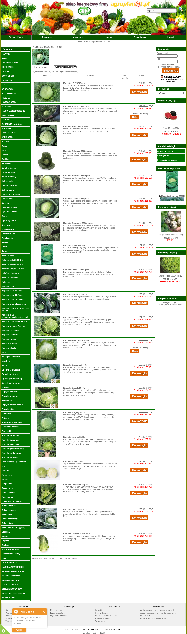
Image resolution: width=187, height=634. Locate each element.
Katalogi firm (163, 156)
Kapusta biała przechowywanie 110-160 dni (15, 316)
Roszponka (7, 475)
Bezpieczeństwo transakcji (106, 616)
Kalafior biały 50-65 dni (12, 260)
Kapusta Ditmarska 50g (74, 245)
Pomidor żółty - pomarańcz (14, 462)
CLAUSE (6, 71)
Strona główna (16, 37)
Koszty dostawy (102, 613)
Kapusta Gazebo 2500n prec (76, 270)
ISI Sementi (7, 106)
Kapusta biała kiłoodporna (14, 304)
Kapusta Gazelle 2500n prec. (76, 294)
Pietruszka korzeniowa (12, 422)
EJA (3, 85)
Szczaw (5, 536)
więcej (19, 630)
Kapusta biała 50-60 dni (12, 291)
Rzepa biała (7, 484)
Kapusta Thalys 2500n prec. (76, 485)
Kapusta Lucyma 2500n (74, 437)
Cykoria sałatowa (9, 212)
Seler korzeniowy (9, 519)
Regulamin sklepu (103, 618)
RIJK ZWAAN (8, 115)
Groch (4, 247)
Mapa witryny (56, 610)
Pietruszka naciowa (10, 427)
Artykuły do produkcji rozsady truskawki (157, 610)
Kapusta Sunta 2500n (73, 461)
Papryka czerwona (10, 392)
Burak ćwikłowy (9, 168)
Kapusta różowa (9, 339)
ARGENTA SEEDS (10, 63)
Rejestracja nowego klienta (168, 67)
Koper (4, 352)
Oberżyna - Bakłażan (11, 370)
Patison (5, 418)
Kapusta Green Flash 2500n (76, 340)
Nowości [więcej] (167, 100)
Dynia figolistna (9, 220)
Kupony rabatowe (57, 613)
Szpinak (5, 545)
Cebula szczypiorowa (11, 194)
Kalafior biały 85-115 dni (13, 269)
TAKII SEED (7, 128)
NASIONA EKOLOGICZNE (13, 111)
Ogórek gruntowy (10, 374)
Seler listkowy (8, 523)
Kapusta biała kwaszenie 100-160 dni (15, 309)
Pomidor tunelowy (10, 457)
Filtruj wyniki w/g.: (39, 67)
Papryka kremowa (10, 396)
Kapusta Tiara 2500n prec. (75, 509)
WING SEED (7, 137)
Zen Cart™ (117, 629)
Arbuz (4, 146)
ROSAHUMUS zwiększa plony (153, 618)
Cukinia (5, 203)
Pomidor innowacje (10, 440)
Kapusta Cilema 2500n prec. (76, 199)
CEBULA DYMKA (9, 563)
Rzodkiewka (7, 497)
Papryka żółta (8, 409)
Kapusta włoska (9, 348)
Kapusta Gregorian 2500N (75, 365)
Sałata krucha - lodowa (12, 501)
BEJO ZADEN (8, 67)
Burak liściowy (8, 172)
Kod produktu (124, 77)
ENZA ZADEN (8, 89)
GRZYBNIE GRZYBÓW (12, 589)
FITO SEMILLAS (9, 93)
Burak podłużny (9, 177)
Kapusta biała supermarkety (14, 321)
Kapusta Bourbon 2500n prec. (77, 176)
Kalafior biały (8, 255)
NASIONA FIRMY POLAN (13, 571)
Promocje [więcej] (167, 207)
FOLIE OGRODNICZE (11, 585)
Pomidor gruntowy (10, 435)
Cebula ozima (8, 190)
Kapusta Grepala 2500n (74, 388)
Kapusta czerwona (10, 330)
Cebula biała (7, 181)
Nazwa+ (90, 76)
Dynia (4, 216)
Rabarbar (6, 471)
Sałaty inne (7, 514)
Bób (3, 150)
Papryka (5, 387)
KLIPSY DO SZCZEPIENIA (13, 593)
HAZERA (6, 98)
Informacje (78, 37)
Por (3, 466)
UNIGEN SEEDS (9, 133)
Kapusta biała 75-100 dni (13, 299)
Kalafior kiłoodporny (11, 273)
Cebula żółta (7, 199)
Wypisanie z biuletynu (59, 616)
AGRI (4, 58)
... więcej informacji (139, 114)
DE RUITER (7, 80)
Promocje (47, 37)
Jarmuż (5, 251)
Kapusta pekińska (10, 335)
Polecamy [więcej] (167, 252)
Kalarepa (6, 282)
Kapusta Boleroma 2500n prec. (77, 151)
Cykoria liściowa (9, 207)
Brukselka (6, 164)
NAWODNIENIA (8, 598)
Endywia (6, 225)
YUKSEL (6, 142)
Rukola (5, 479)
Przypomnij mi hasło (165, 65)
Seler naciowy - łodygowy (13, 527)
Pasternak (6, 413)
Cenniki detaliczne (165, 151)
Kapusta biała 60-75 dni (12, 295)
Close (44, 612)
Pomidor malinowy (10, 444)
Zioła (4, 558)
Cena (141, 76)
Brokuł (5, 155)
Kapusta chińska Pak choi (13, 326)
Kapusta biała (8, 286)
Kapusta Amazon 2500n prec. (76, 106)
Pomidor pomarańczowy (13, 449)
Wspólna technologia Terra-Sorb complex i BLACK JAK (158, 614)
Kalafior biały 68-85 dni (12, 264)
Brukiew (5, 159)
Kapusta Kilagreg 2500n (74, 412)
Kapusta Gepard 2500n (73, 317)
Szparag (5, 541)
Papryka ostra (8, 400)
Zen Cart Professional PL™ (90, 629)
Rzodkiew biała (8, 492)
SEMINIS (6, 120)
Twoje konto (140, 37)
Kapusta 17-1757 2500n (74, 83)
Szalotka (6, 532)
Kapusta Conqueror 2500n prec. (78, 223)
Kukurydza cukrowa (11, 357)
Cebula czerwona (9, 185)
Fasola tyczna (8, 229)
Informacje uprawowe (167, 160)
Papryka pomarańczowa (12, 405)
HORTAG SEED (9, 102)
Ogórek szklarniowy (11, 383)
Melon (4, 365)
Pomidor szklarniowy (11, 453)
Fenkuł (5, 242)
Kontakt (109, 37)
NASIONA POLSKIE (10, 580)
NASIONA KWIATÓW (11, 576)
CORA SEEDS (8, 76)
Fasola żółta (7, 238)
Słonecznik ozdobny (11, 554)
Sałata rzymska (9, 510)
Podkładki (6, 431)
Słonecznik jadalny (10, 549)
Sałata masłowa (9, 506)
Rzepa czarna (8, 488)
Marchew (6, 361)
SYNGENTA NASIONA (12, 124)
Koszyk (170, 37)
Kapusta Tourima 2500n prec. (76, 534)
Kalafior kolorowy (10, 277)
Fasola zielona (8, 234)
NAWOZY (6, 54)
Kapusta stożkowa (10, 343)
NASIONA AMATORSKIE (13, 567)
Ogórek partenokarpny (12, 378)
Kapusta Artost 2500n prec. (75, 126)
